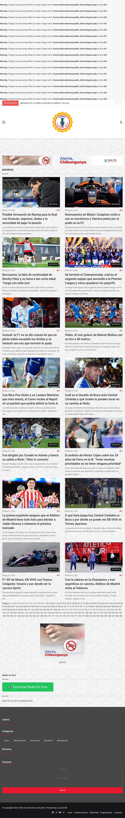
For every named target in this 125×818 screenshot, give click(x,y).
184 (101, 616)
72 (70, 606)
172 (56, 616)
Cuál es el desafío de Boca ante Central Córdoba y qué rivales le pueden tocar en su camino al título (92, 399)
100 (25, 610)
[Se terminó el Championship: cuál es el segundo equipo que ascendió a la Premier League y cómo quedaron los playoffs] (94, 252)
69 (62, 606)
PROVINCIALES (19, 741)
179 (82, 616)
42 (111, 603)
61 (41, 606)
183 (98, 616)
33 (87, 603)
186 (109, 616)
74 (75, 606)
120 (100, 610)
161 (15, 616)
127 (7, 613)
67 (57, 606)
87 (110, 606)
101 (29, 610)
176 (71, 616)
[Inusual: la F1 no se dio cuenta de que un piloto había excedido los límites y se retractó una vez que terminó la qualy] (31, 312)
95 (11, 610)
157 (120, 613)
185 (105, 616)
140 (56, 613)
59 (35, 606)
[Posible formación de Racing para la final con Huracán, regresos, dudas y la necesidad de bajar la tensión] (31, 192)
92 (3, 610)
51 (14, 606)
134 (34, 613)
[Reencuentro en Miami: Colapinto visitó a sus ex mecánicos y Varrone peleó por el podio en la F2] (94, 192)
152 (101, 613)
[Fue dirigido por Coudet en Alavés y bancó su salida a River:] (31, 433)
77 (83, 606)
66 (54, 606)
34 (90, 603)
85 (105, 606)
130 (19, 613)
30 (79, 603)
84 (102, 606)
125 (119, 610)
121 (104, 610)
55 (25, 606)
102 (32, 610)
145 (75, 613)
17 (44, 603)
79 (89, 606)
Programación (106, 812)
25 (65, 603)
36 (95, 603)
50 (11, 606)
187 (113, 616)
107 (51, 610)
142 (64, 613)
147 (82, 613)
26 (68, 603)
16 (41, 603)
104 (40, 610)
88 (113, 606)
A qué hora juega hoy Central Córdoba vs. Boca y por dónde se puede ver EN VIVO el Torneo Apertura (93, 520)
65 (51, 606)
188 (116, 616)
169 (45, 616)
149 (90, 613)
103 (36, 610)
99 (22, 610)
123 (111, 610)
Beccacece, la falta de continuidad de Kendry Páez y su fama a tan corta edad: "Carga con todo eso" (29, 279)
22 (57, 603)
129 (15, 613)
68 (59, 606)
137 (45, 613)
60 (38, 606)
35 (92, 603)
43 (113, 603)
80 (91, 606)
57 (30, 606)
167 (37, 616)
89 (115, 606)
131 (22, 613)
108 (55, 610)
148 (86, 613)
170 (49, 616)
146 (79, 613)
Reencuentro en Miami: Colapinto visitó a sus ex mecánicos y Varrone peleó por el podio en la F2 (92, 219)
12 (31, 603)
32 (84, 603)
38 (100, 603)
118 (93, 610)
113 (74, 610)
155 (113, 613)
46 (122, 603)
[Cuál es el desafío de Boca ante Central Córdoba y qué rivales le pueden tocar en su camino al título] (94, 373)
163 (22, 616)
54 (22, 606)
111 (66, 610)
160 (11, 616)
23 (60, 603)
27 (71, 603)
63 (46, 606)
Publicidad (94, 812)
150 (94, 613)
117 (89, 610)
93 (6, 610)
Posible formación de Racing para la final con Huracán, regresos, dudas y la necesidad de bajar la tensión (29, 219)
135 (37, 613)
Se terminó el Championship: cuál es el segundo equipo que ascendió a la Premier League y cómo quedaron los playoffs (93, 279)
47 (3, 606)
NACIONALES (62, 741)
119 (96, 610)
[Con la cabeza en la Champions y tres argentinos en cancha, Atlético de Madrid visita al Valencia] (94, 557)
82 (97, 606)
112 (70, 610)
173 (60, 616)
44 (116, 603)
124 (115, 610)
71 (67, 606)
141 (60, 613)
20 (52, 603)
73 (73, 606)
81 (94, 606)
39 (103, 603)
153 (105, 613)
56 (27, 606)
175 (68, 616)
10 (25, 603)
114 (78, 610)
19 (49, 603)
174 (64, 616)
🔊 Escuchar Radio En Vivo (27, 687)
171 (52, 616)
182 (94, 616)
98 (19, 610)
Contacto (6, 762)
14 (36, 603)
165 (30, 616)
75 (78, 606)
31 (81, 603)
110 (62, 610)
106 (47, 610)
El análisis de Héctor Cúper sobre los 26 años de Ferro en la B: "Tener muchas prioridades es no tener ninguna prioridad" (93, 459)
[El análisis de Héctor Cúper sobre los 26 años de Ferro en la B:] (94, 433)
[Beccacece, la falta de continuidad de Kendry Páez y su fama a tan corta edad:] (31, 252)
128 (11, 613)
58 (33, 606)
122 (108, 610)
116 (85, 610)
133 (30, 613)
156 (116, 613)
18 (47, 603)
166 (34, 616)
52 (17, 606)
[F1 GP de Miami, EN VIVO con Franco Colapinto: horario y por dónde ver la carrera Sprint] (31, 557)
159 (7, 616)
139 (52, 613)
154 (109, 613)
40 (106, 603)
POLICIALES (35, 741)
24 (63, 603)
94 (9, 610)
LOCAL (6, 741)
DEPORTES (48, 741)
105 (44, 610)
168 (41, 616)
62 (43, 606)
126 (4, 613)
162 (19, 616)
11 (28, 603)
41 (108, 603)
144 (71, 613)
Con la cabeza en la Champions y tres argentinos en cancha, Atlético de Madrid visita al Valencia (92, 584)
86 (107, 606)
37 (97, 603)
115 (81, 610)
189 (120, 616)
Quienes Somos (81, 812)
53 (19, 606)
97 (17, 610)
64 (49, 606)
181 (90, 616)
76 (81, 606)
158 (4, 616)
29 (76, 603)
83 (99, 606)
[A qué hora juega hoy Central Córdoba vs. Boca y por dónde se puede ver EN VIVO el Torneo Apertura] (94, 493)
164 (26, 616)
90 (118, 606)
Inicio (70, 812)
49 (9, 606)
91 (121, 606)
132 (26, 613)
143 (68, 613)
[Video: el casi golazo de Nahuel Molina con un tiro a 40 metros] (94, 312)
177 (75, 616)
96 (14, 610)
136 (41, 613)
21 (55, 603)
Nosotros (7, 749)
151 (98, 613)
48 (6, 606)
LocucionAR (62, 808)
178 (79, 616)
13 (33, 603)
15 (39, 603)
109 (59, 610)
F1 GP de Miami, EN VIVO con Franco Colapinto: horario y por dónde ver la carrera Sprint (27, 584)
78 (86, 606)
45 (119, 603)
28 (74, 603)
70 (65, 606)
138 (49, 613)
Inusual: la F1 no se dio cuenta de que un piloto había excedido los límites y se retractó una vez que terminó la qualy (29, 339)
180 (86, 616)
